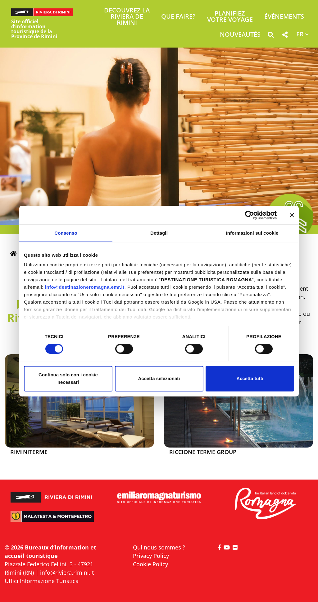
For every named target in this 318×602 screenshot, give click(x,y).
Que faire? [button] (178, 17)
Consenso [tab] (65, 233)
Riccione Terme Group (202, 452)
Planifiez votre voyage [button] (230, 17)
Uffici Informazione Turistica (42, 581)
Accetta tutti (249, 378)
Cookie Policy (150, 564)
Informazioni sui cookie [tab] (252, 233)
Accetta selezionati (159, 378)
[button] (270, 36)
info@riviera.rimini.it (67, 572)
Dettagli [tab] (159, 233)
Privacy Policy (151, 555)
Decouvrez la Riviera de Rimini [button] (127, 17)
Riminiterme (29, 452)
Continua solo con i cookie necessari (68, 378)
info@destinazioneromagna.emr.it (85, 287)
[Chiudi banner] (292, 215)
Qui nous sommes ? (159, 547)
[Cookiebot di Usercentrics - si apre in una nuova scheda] (249, 215)
